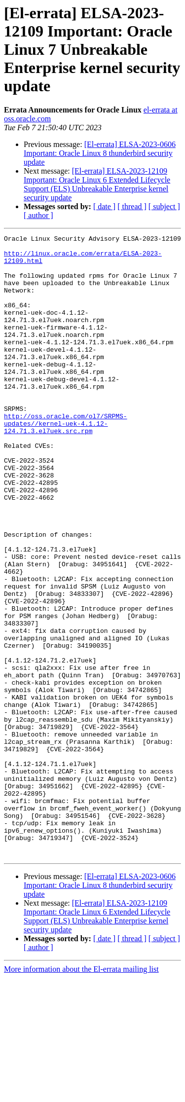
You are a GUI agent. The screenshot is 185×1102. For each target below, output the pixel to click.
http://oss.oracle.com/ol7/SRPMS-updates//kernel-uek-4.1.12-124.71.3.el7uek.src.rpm (65, 461)
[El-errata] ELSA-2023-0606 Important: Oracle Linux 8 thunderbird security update (100, 153)
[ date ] (104, 206)
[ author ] (38, 215)
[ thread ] (132, 206)
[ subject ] (164, 206)
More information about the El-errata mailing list (81, 1093)
